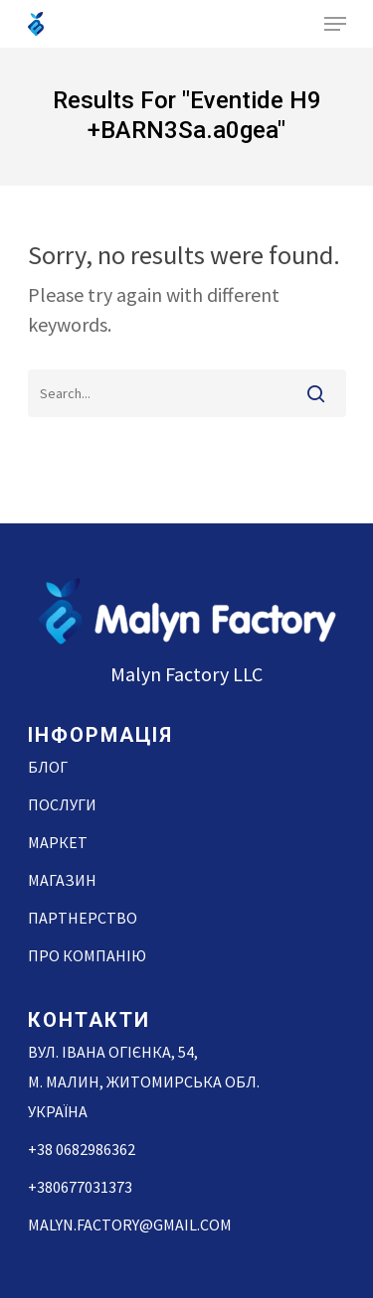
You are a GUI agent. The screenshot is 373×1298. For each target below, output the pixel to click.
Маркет (58, 842)
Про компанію (87, 955)
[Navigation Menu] (335, 24)
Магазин (62, 880)
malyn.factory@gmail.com (130, 1224)
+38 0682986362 (81, 1149)
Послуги (62, 804)
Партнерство (82, 918)
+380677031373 (80, 1187)
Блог (48, 767)
